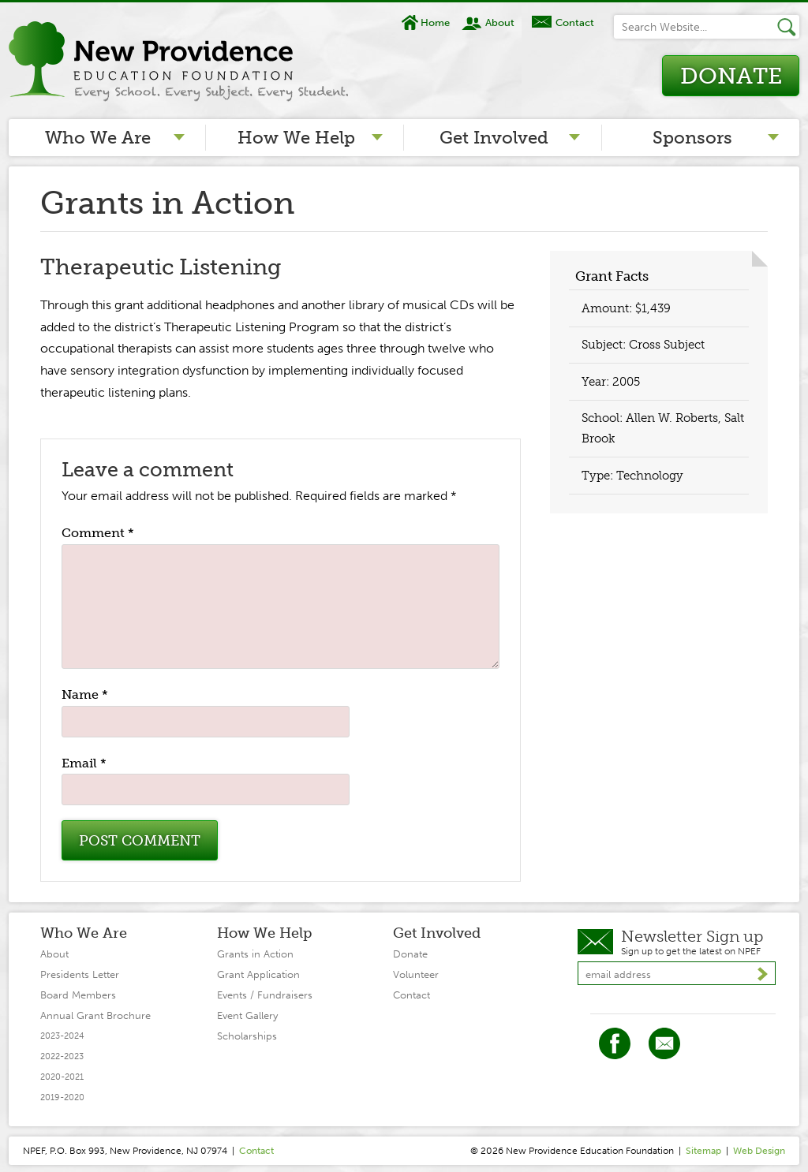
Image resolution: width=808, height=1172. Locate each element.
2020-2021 (62, 1077)
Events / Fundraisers (264, 995)
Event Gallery (247, 1015)
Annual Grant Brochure (95, 1015)
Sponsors (692, 137)
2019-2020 (62, 1097)
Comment (98, 532)
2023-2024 (62, 1036)
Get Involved (494, 137)
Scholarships (247, 1036)
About (499, 22)
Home (435, 22)
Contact (575, 22)
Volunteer (416, 974)
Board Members (78, 995)
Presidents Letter (79, 974)
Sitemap (703, 1150)
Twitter (664, 1043)
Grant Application (258, 974)
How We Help (296, 137)
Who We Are (98, 137)
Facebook (614, 1043)
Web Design (759, 1150)
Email (84, 763)
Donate (731, 76)
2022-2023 (62, 1056)
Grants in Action (255, 954)
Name (85, 694)
